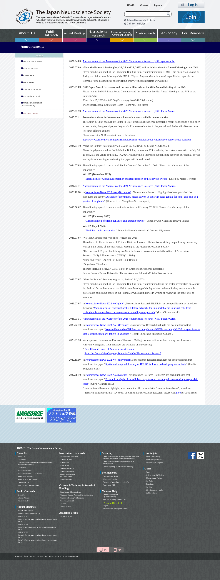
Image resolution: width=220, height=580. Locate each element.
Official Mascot (23, 498)
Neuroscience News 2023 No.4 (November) (108, 192)
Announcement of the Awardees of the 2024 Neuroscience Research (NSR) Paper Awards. (129, 186)
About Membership (153, 457)
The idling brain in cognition (100, 230)
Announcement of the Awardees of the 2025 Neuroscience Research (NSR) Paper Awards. (129, 111)
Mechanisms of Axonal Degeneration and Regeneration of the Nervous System (126, 178)
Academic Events (66, 516)
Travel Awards (65, 507)
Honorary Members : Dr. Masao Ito (31, 473)
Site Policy (150, 481)
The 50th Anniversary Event (28, 485)
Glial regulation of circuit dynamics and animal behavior (115, 220)
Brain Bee (21, 495)
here (178, 392)
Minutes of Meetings (110, 479)
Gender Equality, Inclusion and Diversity (118, 467)
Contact (144, 5)
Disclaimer (150, 484)
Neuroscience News (110, 476)
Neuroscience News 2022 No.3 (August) (106, 375)
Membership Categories (154, 463)
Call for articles (151, 493)
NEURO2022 (23, 532)
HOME (130, 5)
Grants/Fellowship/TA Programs (72, 498)
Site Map (149, 487)
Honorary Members (25, 470)
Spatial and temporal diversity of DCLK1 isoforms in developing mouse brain (145, 364)
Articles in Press (30, 68)
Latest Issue (28, 75)
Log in (105, 506)
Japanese (158, 5)
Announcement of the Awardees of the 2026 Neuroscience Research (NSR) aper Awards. (129, 61)
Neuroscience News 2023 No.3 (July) (104, 303)
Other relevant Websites (154, 478)
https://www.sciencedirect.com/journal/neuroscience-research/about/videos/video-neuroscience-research (137, 139)
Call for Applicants (67, 501)
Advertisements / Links (154, 490)
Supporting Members (26, 476)
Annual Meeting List (25, 510)
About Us (21, 457)
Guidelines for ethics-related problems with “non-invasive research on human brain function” (121, 458)
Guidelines (22, 460)
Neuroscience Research (34, 61)
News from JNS (24, 501)
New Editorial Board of (109, 349)
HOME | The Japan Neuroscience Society (40, 448)
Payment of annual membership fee (116, 482)
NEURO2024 (23, 524)
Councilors (22, 468)
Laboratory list (23, 482)
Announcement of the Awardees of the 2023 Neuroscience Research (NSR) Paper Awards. (129, 318)
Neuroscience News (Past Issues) (115, 509)
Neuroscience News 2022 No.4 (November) (108, 359)
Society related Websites (155, 475)
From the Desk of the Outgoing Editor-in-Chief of (123, 353)
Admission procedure (153, 460)
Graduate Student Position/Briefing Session (76, 495)
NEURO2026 (23, 516)
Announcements (66, 479)
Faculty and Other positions (70, 492)
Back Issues (28, 82)
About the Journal (31, 96)
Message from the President (28, 479)
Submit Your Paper (32, 89)
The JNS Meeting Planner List (29, 513)
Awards (63, 504)
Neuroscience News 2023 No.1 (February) (107, 325)
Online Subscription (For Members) (31, 104)
